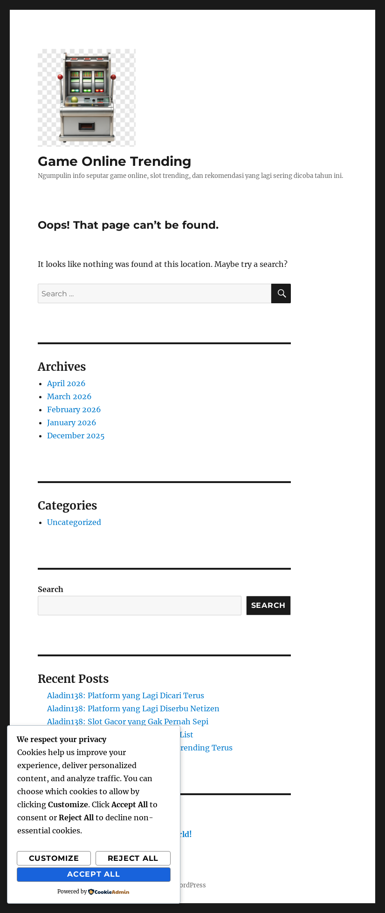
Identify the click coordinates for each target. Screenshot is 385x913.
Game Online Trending (115, 161)
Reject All (133, 858)
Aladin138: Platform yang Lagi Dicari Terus (125, 695)
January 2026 (71, 422)
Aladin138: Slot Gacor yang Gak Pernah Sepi (127, 721)
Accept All (93, 874)
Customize (54, 858)
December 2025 (76, 435)
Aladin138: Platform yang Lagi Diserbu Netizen (133, 708)
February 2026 (74, 409)
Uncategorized (74, 522)
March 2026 (69, 396)
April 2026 (66, 383)
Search (50, 589)
